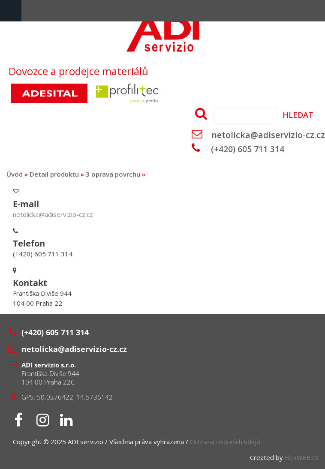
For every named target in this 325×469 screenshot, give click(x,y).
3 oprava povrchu (113, 174)
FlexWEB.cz (302, 457)
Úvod (14, 174)
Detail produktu (54, 174)
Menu (10, 10)
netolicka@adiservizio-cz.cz (268, 135)
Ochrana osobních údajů (225, 441)
